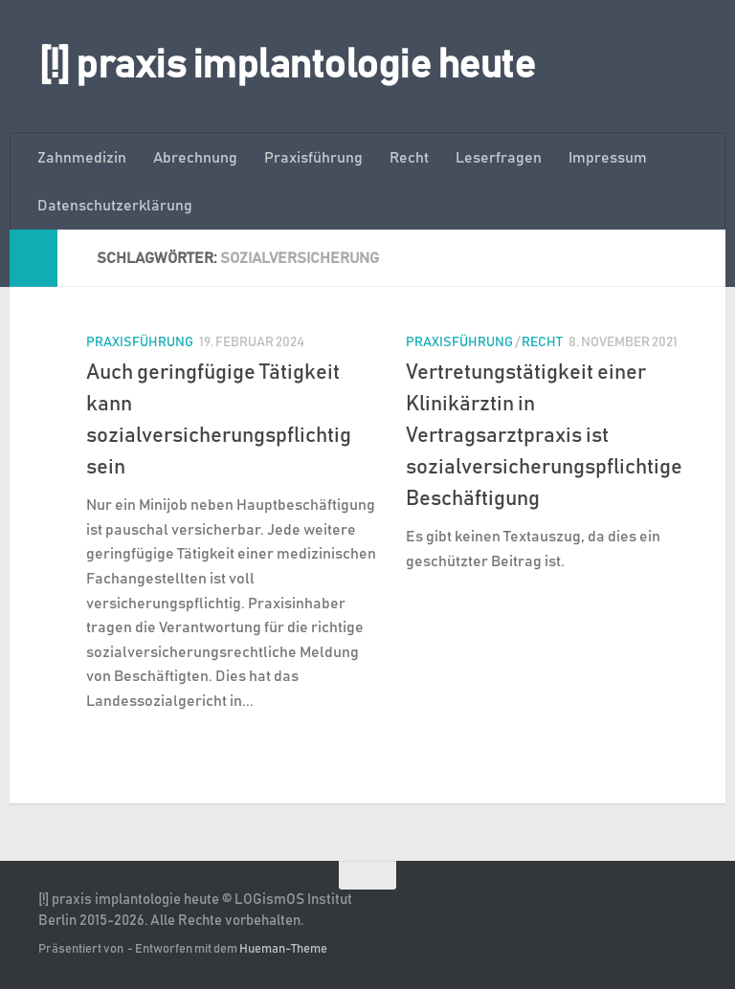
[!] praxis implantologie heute (286, 66)
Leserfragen (499, 157)
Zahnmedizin (81, 157)
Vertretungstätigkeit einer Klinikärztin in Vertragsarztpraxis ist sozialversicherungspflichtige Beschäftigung (544, 436)
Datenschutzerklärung (114, 205)
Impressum (607, 157)
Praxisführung (313, 157)
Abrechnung (195, 157)
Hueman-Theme (283, 949)
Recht (409, 157)
